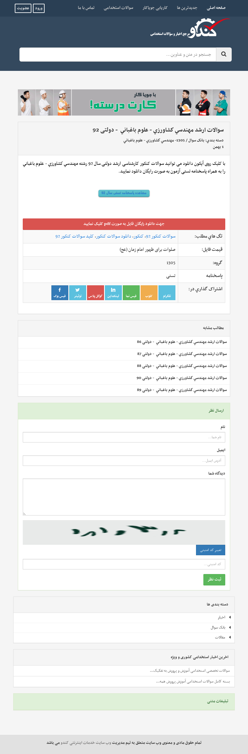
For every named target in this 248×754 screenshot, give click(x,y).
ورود (38, 8)
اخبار (224, 617)
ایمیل (221, 450)
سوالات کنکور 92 (160, 236)
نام (223, 427)
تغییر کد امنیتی (210, 550)
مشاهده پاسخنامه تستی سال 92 (124, 193)
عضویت (23, 8)
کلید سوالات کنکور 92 (74, 236)
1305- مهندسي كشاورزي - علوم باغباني (154, 140)
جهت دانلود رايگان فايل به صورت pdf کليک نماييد (124, 223)
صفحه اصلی (214, 7)
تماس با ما (86, 7)
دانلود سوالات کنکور (113, 236)
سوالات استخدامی (118, 7)
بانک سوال (196, 140)
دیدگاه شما (216, 474)
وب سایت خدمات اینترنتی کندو (86, 743)
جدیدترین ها (187, 7)
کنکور (139, 236)
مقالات (223, 637)
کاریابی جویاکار (155, 7)
